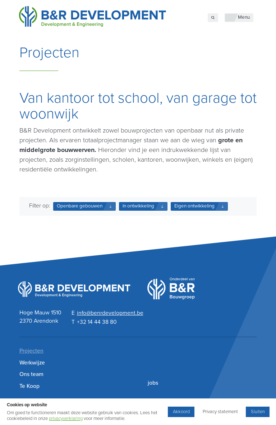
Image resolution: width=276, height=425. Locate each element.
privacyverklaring (66, 418)
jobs (153, 383)
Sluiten (258, 412)
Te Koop (29, 386)
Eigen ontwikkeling (194, 206)
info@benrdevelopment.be (110, 313)
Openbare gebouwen (79, 206)
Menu (244, 17)
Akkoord (181, 412)
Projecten (31, 351)
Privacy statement (220, 412)
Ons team (31, 374)
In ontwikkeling (138, 206)
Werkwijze (32, 362)
